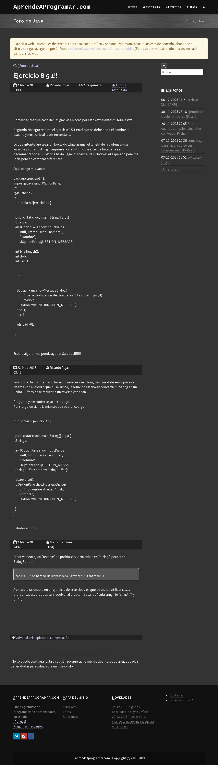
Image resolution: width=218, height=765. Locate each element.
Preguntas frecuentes (28, 727)
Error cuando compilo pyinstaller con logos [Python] (181, 128)
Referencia (173, 7)
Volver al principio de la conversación (42, 638)
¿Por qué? (19, 722)
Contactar (176, 696)
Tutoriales (151, 7)
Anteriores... (120, 727)
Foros (131, 7)
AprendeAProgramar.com (51, 7)
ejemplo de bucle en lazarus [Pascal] (182, 114)
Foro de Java (28, 65)
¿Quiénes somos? (181, 701)
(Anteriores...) (171, 169)
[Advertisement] (76, 102)
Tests (192, 7)
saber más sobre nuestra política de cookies (102, 48)
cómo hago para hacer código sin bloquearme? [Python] (182, 145)
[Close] (203, 43)
